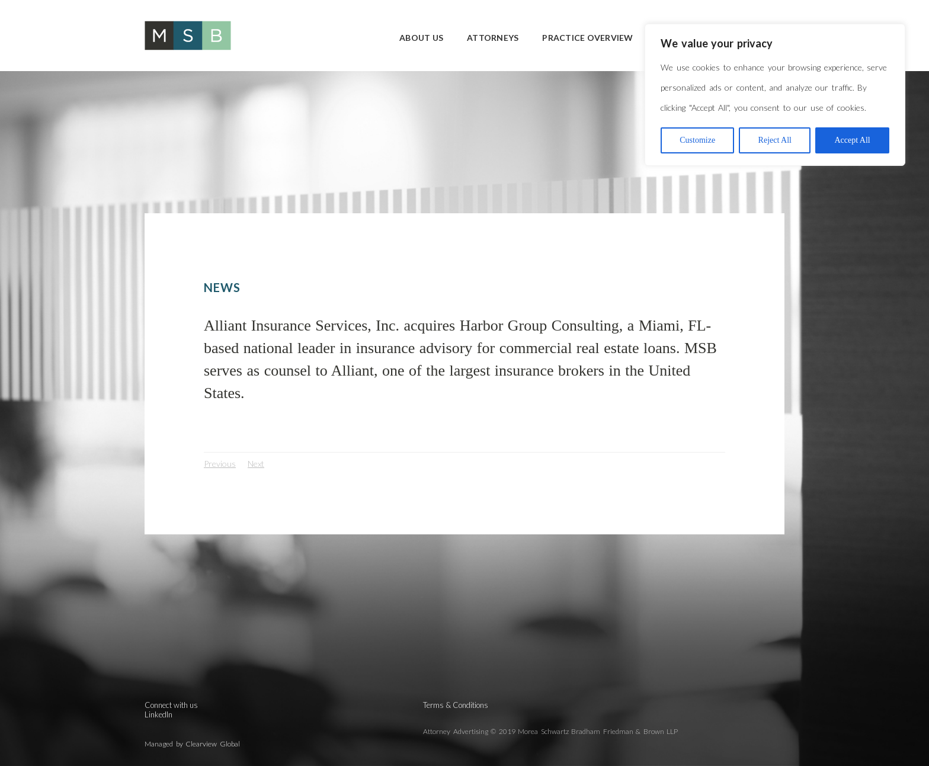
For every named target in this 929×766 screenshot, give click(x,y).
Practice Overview (587, 38)
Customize (697, 140)
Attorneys (492, 38)
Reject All (775, 140)
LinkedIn (158, 714)
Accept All (852, 140)
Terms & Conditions (455, 705)
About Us (421, 38)
